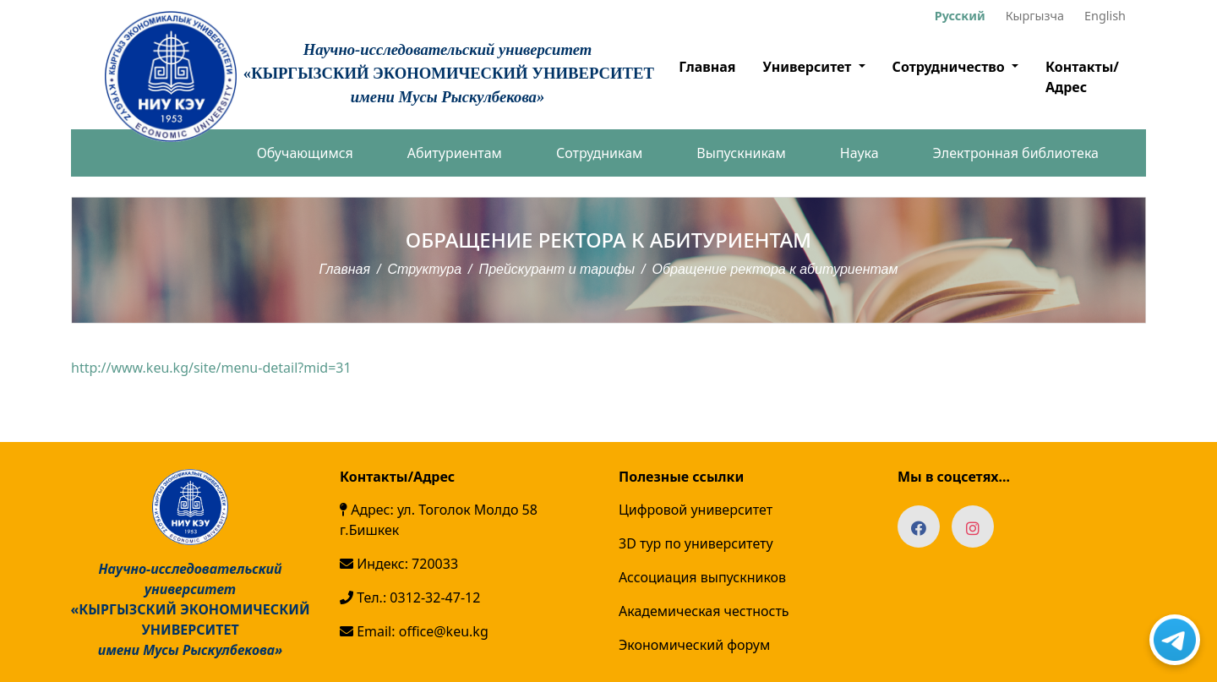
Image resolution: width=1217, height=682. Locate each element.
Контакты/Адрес (1082, 76)
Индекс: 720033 (399, 563)
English (1105, 16)
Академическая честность (704, 611)
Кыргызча (1035, 16)
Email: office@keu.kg (414, 631)
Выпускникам (740, 153)
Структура (425, 269)
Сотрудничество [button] (950, 66)
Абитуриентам (454, 153)
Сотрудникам (599, 153)
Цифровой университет (695, 509)
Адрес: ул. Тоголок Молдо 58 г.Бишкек (439, 519)
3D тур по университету (696, 543)
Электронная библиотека (1016, 153)
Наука (859, 153)
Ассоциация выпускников (702, 577)
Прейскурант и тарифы (557, 269)
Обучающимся (305, 153)
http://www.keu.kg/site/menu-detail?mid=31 (211, 367)
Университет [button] (808, 66)
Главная (707, 66)
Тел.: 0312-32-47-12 (410, 597)
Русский (960, 16)
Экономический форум (694, 645)
